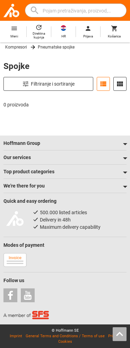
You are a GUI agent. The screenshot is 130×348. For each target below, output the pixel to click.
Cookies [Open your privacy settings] (65, 341)
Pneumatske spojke (56, 47)
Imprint (16, 336)
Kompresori (16, 47)
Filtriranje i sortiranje (48, 83)
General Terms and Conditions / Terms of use (65, 336)
